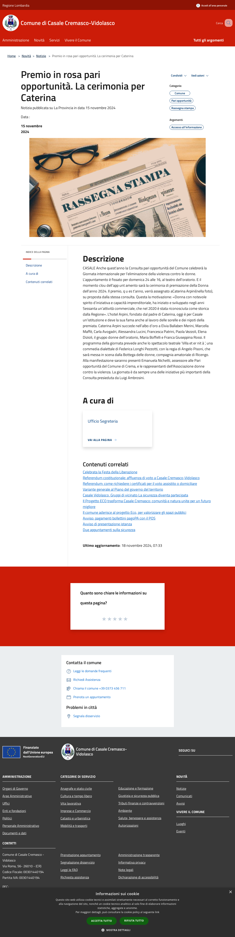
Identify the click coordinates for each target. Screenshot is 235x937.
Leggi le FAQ (69, 869)
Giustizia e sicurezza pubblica (138, 795)
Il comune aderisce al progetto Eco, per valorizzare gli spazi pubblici (134, 512)
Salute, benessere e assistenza (139, 818)
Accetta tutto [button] (101, 921)
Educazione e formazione (135, 788)
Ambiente (125, 810)
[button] (117, 930)
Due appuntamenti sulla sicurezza (109, 530)
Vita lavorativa (71, 803)
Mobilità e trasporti (74, 825)
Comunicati (184, 795)
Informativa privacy (132, 862)
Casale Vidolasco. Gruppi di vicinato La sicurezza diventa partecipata (135, 495)
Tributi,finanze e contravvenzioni (141, 803)
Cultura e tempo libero (76, 795)
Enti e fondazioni (14, 810)
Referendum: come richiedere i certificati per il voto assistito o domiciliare (140, 483)
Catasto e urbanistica (75, 818)
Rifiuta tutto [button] (134, 920)
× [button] (230, 892)
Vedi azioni (200, 75)
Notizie (41, 55)
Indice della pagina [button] (38, 252)
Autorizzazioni (128, 825)
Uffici (6, 803)
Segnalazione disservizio (78, 862)
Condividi (179, 75)
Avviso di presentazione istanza (107, 524)
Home (11, 55)
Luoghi (181, 823)
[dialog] (117, 912)
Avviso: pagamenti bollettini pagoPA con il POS (119, 518)
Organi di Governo (15, 788)
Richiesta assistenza (75, 877)
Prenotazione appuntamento (81, 854)
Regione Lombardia (15, 5)
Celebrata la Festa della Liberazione (110, 472)
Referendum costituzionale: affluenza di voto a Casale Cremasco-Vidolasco (141, 478)
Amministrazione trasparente (139, 854)
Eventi (180, 831)
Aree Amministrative (17, 795)
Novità (26, 55)
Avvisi (180, 803)
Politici (7, 818)
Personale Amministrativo (20, 825)
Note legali (125, 869)
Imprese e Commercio (76, 810)
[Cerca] (228, 23)
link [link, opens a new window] (157, 912)
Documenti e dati (14, 833)
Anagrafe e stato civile (76, 788)
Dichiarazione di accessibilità (138, 877)
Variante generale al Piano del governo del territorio (123, 489)
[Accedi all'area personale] (212, 5)
